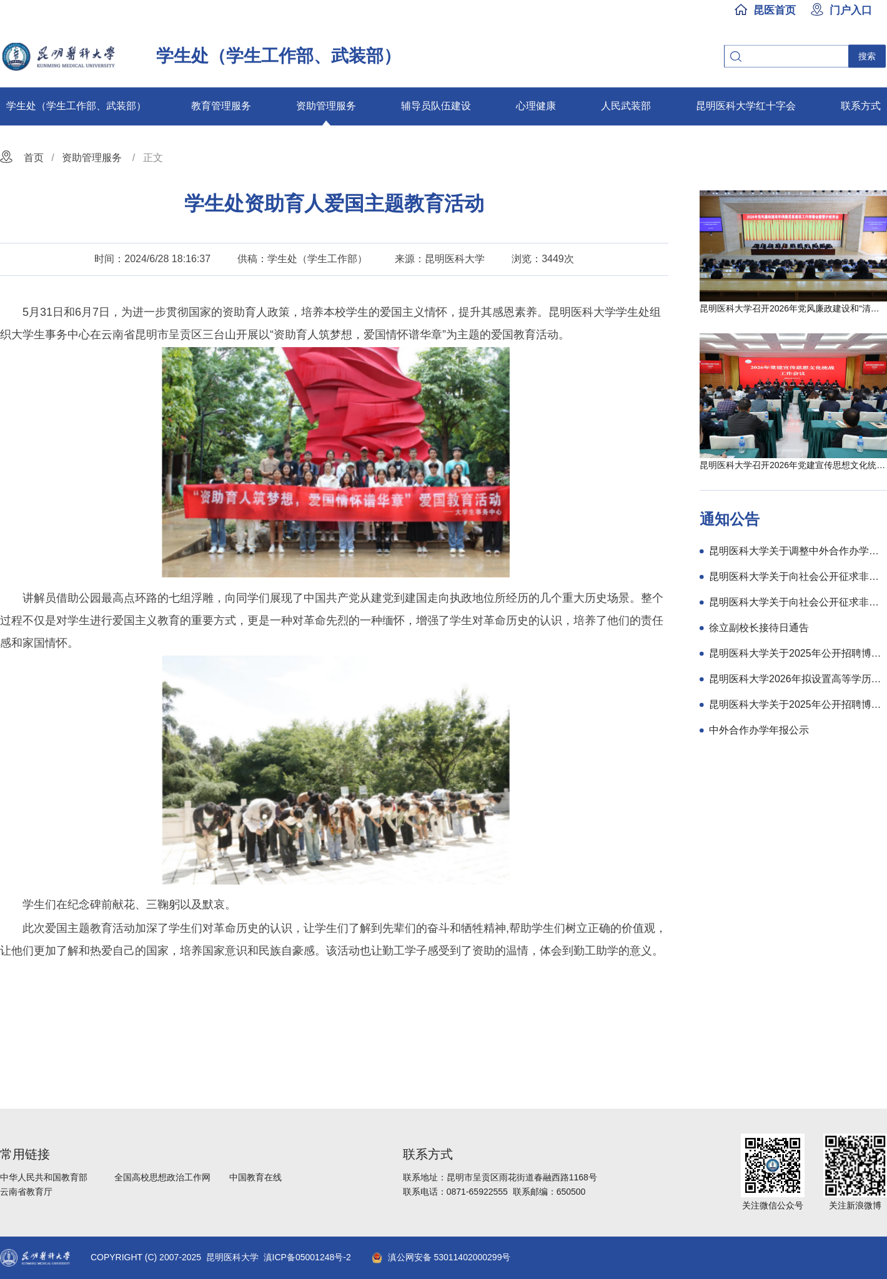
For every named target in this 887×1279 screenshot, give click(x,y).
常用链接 (25, 1154)
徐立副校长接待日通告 (759, 627)
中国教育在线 (255, 1177)
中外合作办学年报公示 (759, 730)
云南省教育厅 (26, 1192)
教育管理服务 (221, 105)
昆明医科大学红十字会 (746, 105)
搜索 (867, 56)
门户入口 (851, 10)
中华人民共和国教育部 (43, 1177)
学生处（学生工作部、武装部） (76, 105)
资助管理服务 (326, 105)
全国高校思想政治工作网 (162, 1177)
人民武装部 (626, 105)
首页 (34, 157)
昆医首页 (774, 10)
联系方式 (861, 105)
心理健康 (536, 105)
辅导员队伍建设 (436, 105)
